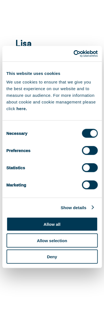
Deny (52, 256)
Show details (74, 207)
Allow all (52, 224)
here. (21, 108)
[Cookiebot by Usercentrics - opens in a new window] (74, 53)
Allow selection (52, 240)
